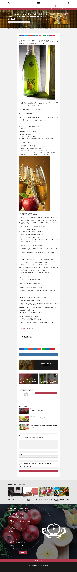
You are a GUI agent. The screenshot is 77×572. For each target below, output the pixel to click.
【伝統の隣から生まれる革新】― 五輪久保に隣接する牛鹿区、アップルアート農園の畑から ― (61, 499)
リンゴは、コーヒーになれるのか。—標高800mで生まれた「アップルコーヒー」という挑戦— (30, 499)
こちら (24, 328)
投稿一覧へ (45, 392)
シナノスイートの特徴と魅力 (36, 410)
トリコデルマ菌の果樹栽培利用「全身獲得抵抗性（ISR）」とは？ (43, 418)
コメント (21, 439)
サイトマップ (41, 565)
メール (20, 454)
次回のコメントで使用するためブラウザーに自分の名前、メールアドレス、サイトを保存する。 (36, 463)
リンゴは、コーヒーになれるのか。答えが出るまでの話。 (15, 498)
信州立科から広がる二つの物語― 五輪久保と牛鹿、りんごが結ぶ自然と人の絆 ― (46, 498)
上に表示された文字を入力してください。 (26, 466)
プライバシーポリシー (33, 565)
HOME (10, 28)
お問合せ (46, 565)
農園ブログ (67, 13)
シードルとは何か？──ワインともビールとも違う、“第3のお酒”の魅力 (43, 426)
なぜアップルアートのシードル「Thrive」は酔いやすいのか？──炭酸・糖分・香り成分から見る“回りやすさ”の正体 (34, 28)
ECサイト (23, 552)
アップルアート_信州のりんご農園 (42, 568)
